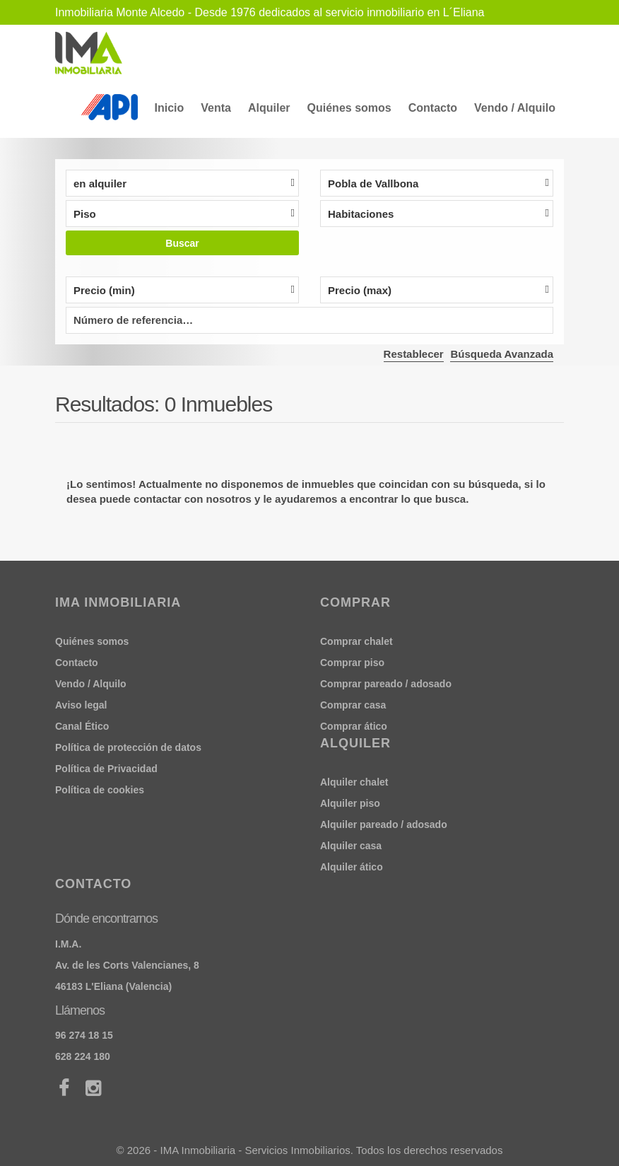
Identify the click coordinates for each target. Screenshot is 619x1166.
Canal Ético (82, 726)
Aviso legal (81, 705)
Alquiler (269, 108)
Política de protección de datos (128, 747)
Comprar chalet (356, 641)
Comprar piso (352, 662)
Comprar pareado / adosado (386, 683)
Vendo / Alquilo (514, 108)
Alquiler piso (350, 803)
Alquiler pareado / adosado (383, 824)
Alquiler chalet (354, 782)
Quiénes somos (349, 108)
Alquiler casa (351, 845)
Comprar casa (353, 705)
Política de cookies (99, 789)
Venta (216, 108)
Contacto (432, 108)
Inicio (169, 108)
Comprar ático (353, 726)
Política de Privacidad (106, 768)
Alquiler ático (351, 867)
